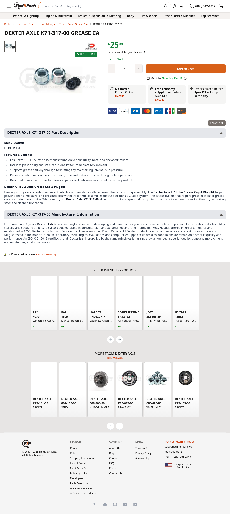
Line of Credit (78, 463)
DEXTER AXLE (13, 148)
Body (130, 16)
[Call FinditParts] (202, 6)
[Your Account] (179, 6)
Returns (74, 453)
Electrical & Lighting (25, 16)
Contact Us (115, 473)
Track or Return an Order (179, 441)
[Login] (179, 6)
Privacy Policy (143, 453)
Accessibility (142, 458)
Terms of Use (143, 448)
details (159, 99)
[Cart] (221, 6)
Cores (73, 448)
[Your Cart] (221, 6)
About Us (114, 448)
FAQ (111, 463)
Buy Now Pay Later (81, 488)
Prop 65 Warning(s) (47, 254)
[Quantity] (123, 68)
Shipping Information (82, 458)
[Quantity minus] (111, 68)
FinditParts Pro (79, 468)
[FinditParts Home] (25, 6)
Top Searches (210, 16)
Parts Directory (79, 483)
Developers (76, 478)
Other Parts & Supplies (179, 16)
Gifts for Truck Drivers (83, 493)
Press (112, 468)
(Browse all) (115, 357)
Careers (113, 458)
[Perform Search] (166, 6)
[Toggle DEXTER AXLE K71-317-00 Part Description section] (221, 133)
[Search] (101, 6)
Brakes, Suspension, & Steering (99, 16)
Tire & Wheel (149, 16)
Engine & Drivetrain (58, 16)
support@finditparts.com (179, 446)
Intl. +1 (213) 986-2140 (178, 456)
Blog (112, 453)
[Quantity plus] (138, 68)
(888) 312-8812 (173, 451)
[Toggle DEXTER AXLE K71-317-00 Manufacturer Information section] (221, 215)
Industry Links (78, 473)
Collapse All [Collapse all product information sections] (217, 123)
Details (119, 96)
